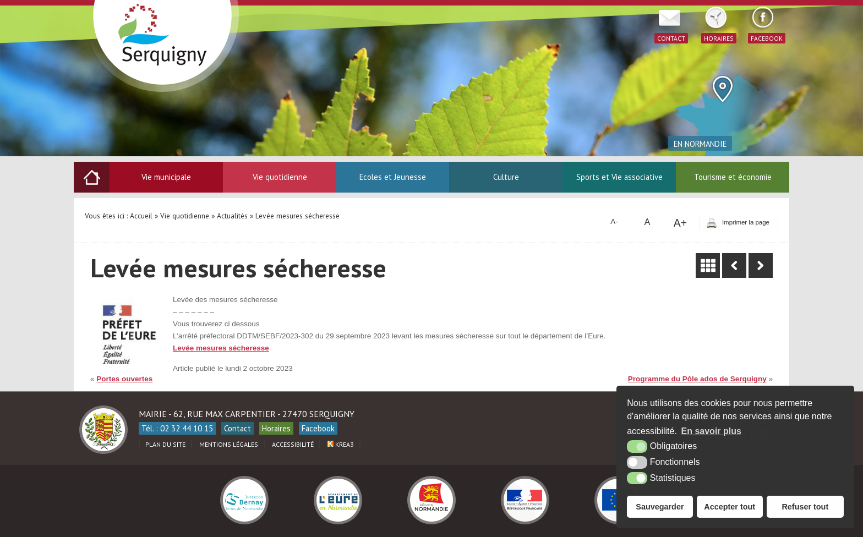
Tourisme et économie (733, 177)
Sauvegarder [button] (660, 506)
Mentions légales (228, 444)
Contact (237, 428)
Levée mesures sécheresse (221, 348)
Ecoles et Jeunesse (392, 177)
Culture (506, 177)
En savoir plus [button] (711, 431)
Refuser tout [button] (805, 506)
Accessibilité (293, 444)
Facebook (318, 428)
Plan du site (165, 444)
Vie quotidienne (280, 177)
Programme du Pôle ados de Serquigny (697, 379)
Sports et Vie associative (619, 177)
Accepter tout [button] (729, 506)
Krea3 (340, 444)
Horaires (276, 428)
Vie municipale (166, 177)
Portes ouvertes (124, 379)
